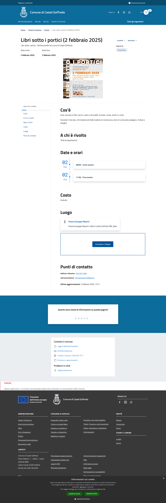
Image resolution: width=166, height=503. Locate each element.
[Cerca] (145, 12)
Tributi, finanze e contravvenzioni (96, 424)
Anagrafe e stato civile (59, 420)
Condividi (121, 40)
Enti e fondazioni (24, 432)
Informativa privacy (90, 464)
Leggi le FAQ (55, 464)
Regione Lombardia (25, 3)
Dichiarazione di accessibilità (94, 471)
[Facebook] (114, 12)
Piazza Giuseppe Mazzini (78, 221)
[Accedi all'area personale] (137, 3)
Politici (20, 436)
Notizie (118, 420)
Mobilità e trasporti (58, 436)
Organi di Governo (25, 420)
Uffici (20, 428)
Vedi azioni (133, 40)
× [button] (163, 478)
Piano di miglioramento (92, 475)
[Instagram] (120, 12)
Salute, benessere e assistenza (94, 428)
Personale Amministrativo (28, 440)
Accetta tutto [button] (74, 494)
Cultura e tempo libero (59, 424)
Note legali (87, 467)
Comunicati (120, 424)
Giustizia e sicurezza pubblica (94, 420)
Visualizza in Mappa (102, 244)
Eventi (46, 30)
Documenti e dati (24, 444)
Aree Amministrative (26, 424)
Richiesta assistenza (58, 467)
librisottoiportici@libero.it (84, 278)
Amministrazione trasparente (94, 456)
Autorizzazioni (88, 432)
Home (23, 30)
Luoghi (118, 439)
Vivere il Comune (35, 30)
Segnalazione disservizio (60, 460)
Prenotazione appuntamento (61, 456)
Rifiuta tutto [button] (92, 494)
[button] (83, 499)
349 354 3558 (81, 273)
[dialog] (83, 489)
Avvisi (118, 428)
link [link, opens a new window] (104, 489)
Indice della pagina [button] (29, 106)
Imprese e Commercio (59, 428)
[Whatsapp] (125, 12)
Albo (85, 460)
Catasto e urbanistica (59, 432)
